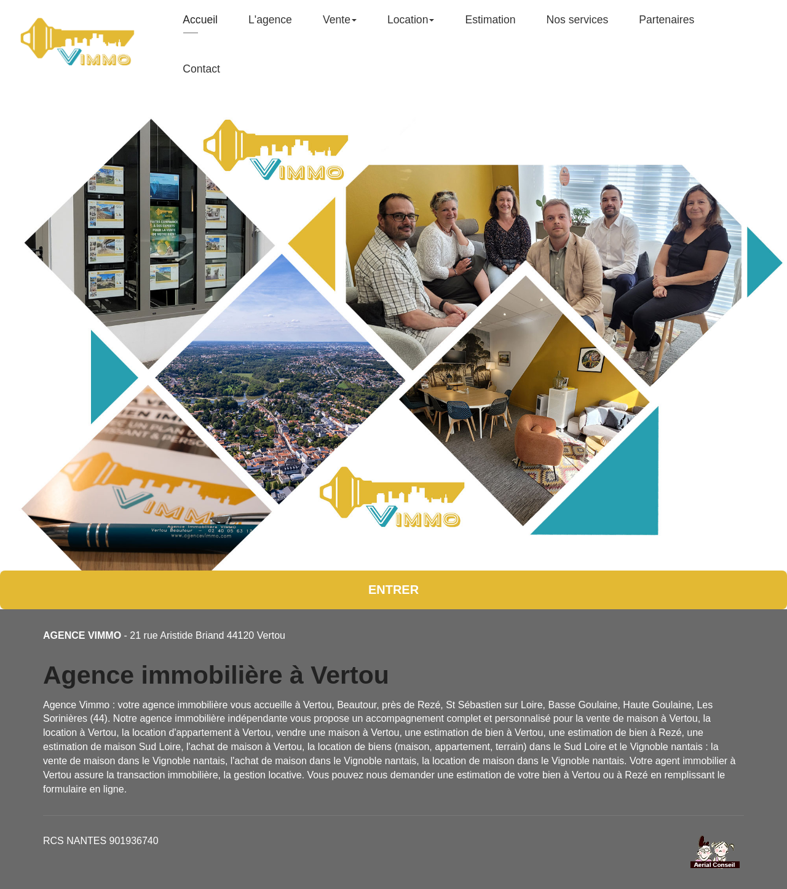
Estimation (490, 24)
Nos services (578, 24)
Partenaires (666, 24)
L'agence (270, 24)
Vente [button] (340, 24)
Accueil (200, 24)
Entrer (393, 589)
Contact (201, 74)
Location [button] (411, 24)
